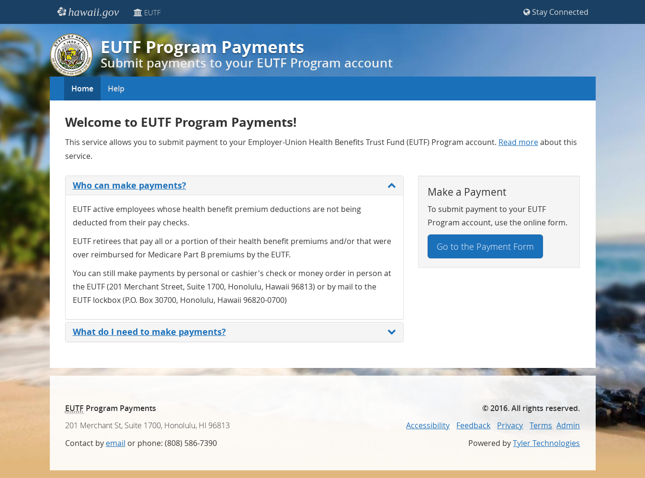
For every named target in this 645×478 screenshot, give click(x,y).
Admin (568, 425)
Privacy (510, 425)
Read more (518, 142)
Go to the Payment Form (485, 246)
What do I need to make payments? (234, 332)
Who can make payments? (234, 185)
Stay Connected (555, 12)
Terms (541, 425)
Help (116, 88)
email (115, 443)
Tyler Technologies (546, 443)
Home (82, 88)
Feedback (473, 425)
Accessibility (428, 425)
